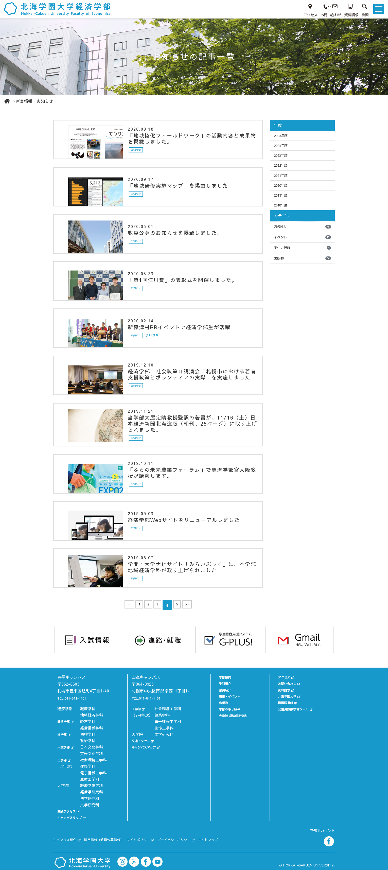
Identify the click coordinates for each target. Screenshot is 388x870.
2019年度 (282, 203)
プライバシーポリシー (198, 837)
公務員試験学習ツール (293, 708)
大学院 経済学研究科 (228, 715)
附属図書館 (283, 702)
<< (125, 606)
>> (191, 606)
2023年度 (282, 158)
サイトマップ (239, 837)
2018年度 (282, 214)
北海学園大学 (285, 695)
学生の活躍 (302, 260)
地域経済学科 (91, 714)
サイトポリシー (156, 837)
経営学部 (65, 721)
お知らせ (302, 237)
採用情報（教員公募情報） (114, 837)
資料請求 (281, 689)
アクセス (281, 676)
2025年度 (282, 136)
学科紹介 (218, 683)
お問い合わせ (285, 683)
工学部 (63, 759)
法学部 (63, 733)
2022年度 (282, 170)
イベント (302, 248)
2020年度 (282, 192)
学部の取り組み (224, 708)
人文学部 (65, 746)
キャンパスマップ (72, 817)
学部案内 (218, 676)
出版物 (302, 271)
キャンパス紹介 (67, 837)
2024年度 (282, 147)
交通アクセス (68, 810)
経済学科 (87, 708)
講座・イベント (224, 695)
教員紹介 (218, 689)
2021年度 (282, 181)
